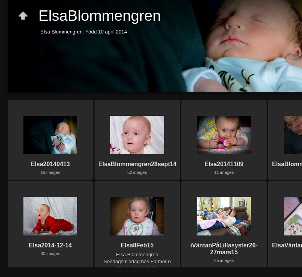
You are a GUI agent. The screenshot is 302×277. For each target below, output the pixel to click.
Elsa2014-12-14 (50, 245)
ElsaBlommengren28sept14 (137, 164)
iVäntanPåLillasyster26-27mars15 (223, 248)
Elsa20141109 (223, 164)
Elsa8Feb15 (137, 245)
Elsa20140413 (50, 164)
